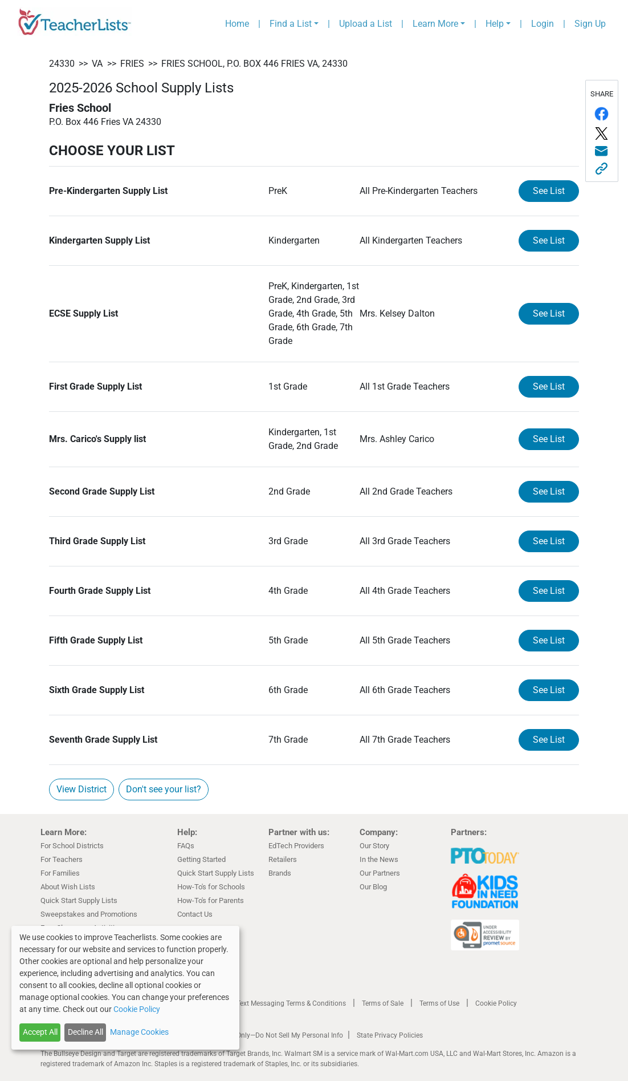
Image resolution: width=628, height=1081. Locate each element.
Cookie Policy (496, 1003)
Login (542, 23)
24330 (62, 63)
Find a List (291, 23)
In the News (379, 859)
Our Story (374, 845)
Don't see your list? (163, 789)
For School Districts (72, 845)
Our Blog (373, 886)
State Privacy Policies (390, 1035)
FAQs (185, 845)
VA (97, 63)
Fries (132, 63)
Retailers (282, 859)
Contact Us (195, 914)
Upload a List (365, 23)
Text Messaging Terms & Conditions (291, 1003)
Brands (279, 873)
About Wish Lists (67, 886)
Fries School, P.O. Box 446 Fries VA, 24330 (254, 63)
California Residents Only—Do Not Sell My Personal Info (258, 1035)
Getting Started (201, 859)
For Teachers (61, 859)
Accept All (40, 1032)
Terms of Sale (382, 1003)
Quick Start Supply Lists (78, 900)
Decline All (85, 1032)
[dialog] (125, 988)
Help (495, 23)
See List (549, 190)
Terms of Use (439, 1003)
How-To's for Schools (211, 886)
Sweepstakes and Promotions (88, 914)
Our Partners (380, 873)
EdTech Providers (296, 845)
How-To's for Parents (210, 900)
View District (81, 789)
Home (237, 23)
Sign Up (590, 23)
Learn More (435, 23)
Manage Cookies (139, 1032)
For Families (60, 873)
